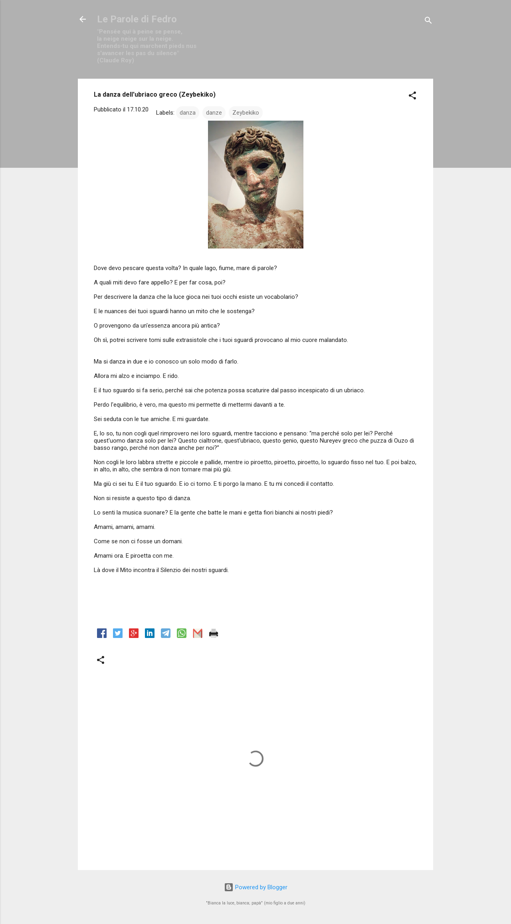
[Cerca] (428, 22)
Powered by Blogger (255, 887)
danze (214, 112)
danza (188, 112)
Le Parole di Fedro (137, 19)
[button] (412, 97)
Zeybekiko (245, 112)
